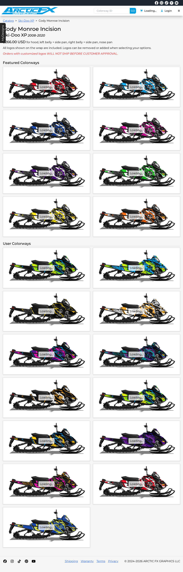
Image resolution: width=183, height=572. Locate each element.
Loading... (148, 10)
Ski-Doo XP (26, 20)
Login (166, 10)
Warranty (87, 561)
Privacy (113, 561)
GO (133, 10)
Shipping (71, 561)
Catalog (8, 20)
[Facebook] (5, 561)
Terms (101, 561)
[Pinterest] (26, 561)
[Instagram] (12, 561)
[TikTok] (19, 561)
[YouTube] (33, 561)
